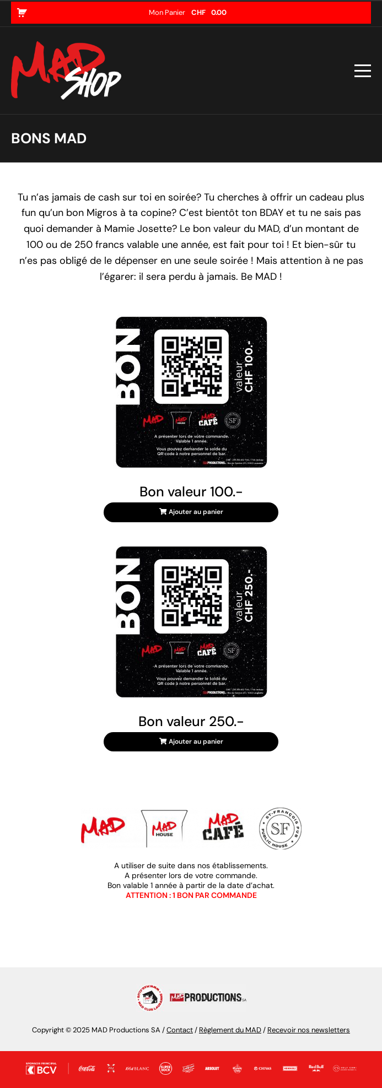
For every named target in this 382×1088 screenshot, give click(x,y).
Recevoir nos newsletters (308, 1030)
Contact (179, 1030)
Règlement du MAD (230, 1030)
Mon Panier (188, 12)
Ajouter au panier (191, 511)
